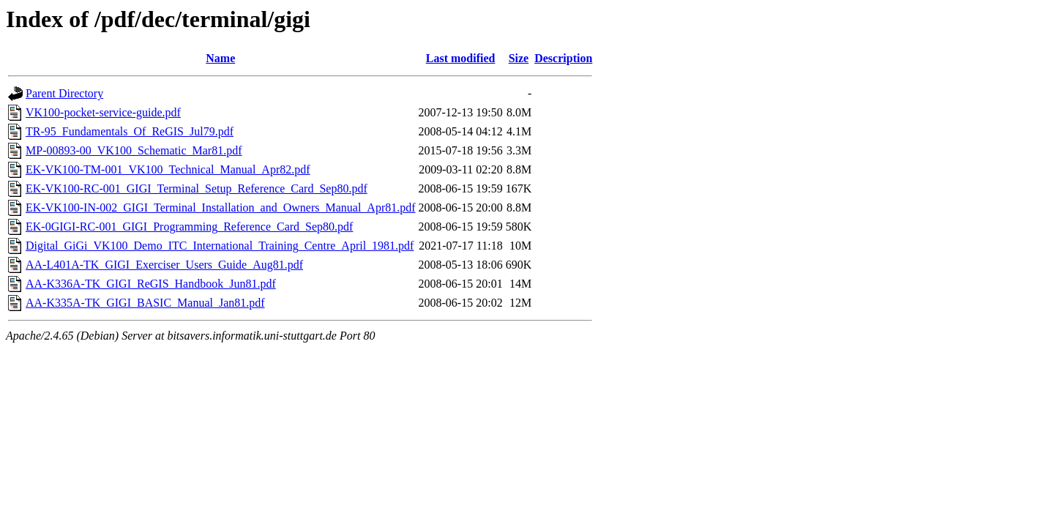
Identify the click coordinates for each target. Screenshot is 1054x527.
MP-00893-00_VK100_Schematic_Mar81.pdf (134, 150)
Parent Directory (64, 93)
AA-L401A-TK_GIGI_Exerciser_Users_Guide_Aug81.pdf (164, 264)
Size (519, 58)
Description (563, 58)
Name (220, 58)
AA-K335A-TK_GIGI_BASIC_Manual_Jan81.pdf (145, 302)
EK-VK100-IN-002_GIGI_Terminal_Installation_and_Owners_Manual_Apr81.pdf (221, 207)
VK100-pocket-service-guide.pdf (103, 112)
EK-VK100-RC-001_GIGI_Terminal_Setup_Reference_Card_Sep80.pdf (196, 188)
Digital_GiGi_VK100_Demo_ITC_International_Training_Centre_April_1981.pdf (220, 245)
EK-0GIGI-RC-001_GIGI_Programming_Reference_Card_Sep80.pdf (189, 226)
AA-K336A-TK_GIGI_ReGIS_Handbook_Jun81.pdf (151, 283)
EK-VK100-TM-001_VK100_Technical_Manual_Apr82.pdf (168, 169)
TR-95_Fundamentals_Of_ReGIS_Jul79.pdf (129, 131)
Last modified (461, 58)
